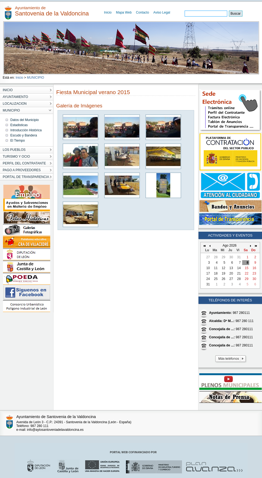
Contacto (142, 12)
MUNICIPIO (35, 77)
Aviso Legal (161, 12)
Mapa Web (124, 12)
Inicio (108, 12)
